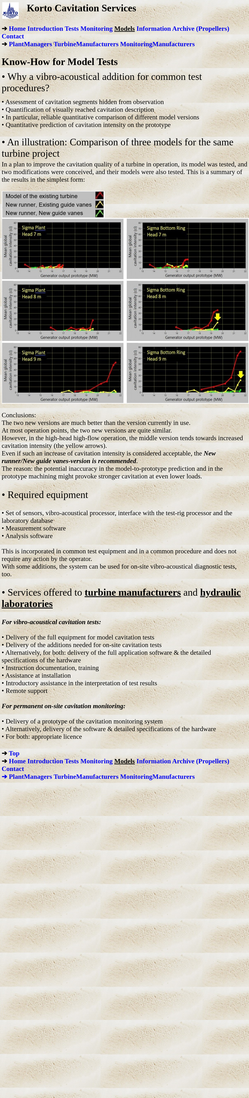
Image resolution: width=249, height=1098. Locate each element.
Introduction (45, 28)
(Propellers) (212, 28)
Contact (13, 36)
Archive (183, 28)
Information (153, 28)
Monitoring (96, 28)
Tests (72, 28)
